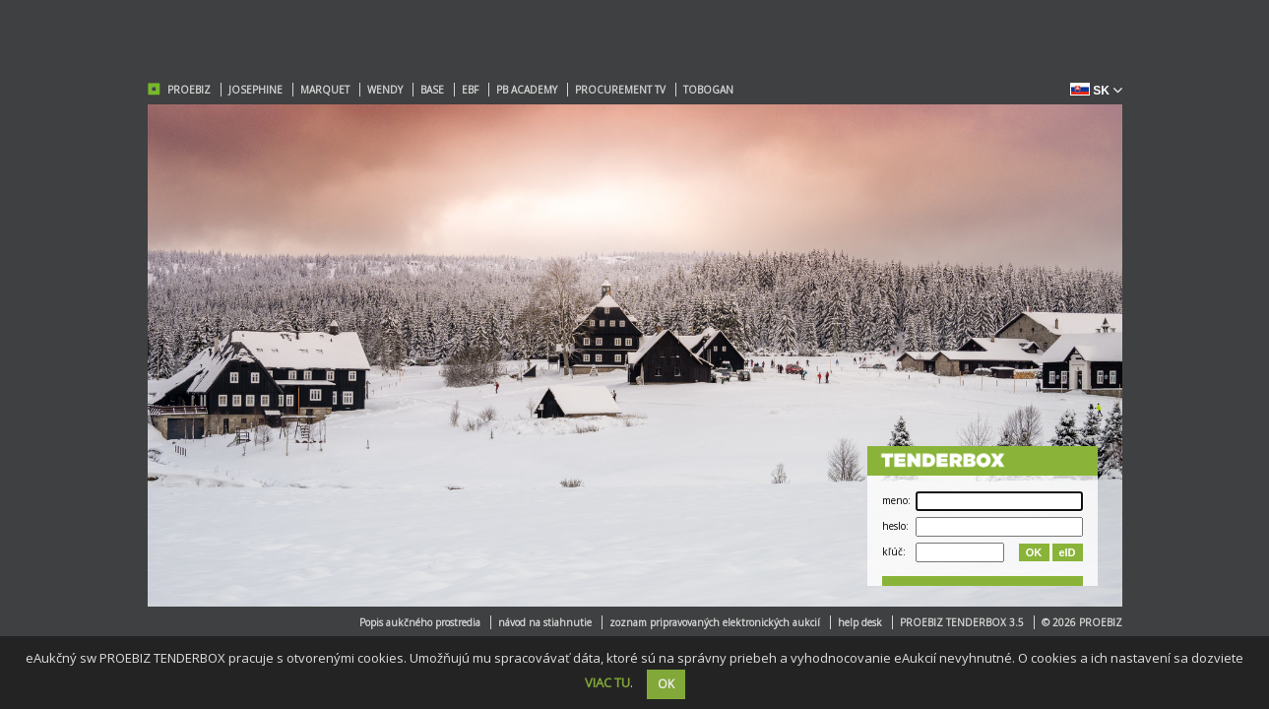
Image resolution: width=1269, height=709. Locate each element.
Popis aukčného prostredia (419, 622)
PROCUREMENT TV (620, 90)
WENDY (385, 90)
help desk (860, 622)
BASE (432, 90)
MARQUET (324, 90)
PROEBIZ (189, 90)
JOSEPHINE (255, 90)
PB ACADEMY (526, 90)
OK (1034, 552)
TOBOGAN (708, 90)
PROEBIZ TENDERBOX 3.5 (962, 622)
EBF (470, 90)
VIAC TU (607, 682)
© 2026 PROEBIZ (1082, 622)
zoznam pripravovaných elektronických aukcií (714, 622)
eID (1066, 552)
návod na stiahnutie (545, 622)
